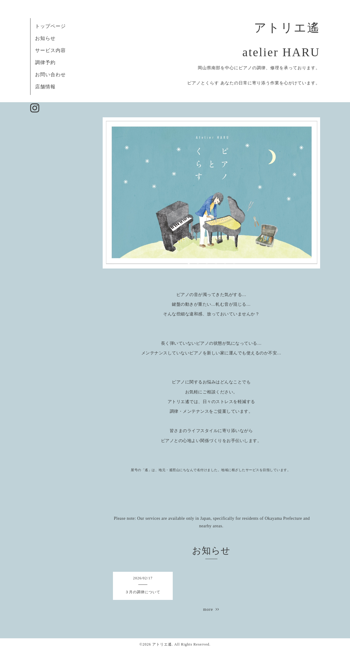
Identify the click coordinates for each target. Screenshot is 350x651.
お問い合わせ (50, 74)
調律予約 (45, 62)
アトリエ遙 (162, 644)
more (211, 609)
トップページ (50, 26)
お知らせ (45, 38)
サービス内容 (50, 50)
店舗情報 (45, 86)
